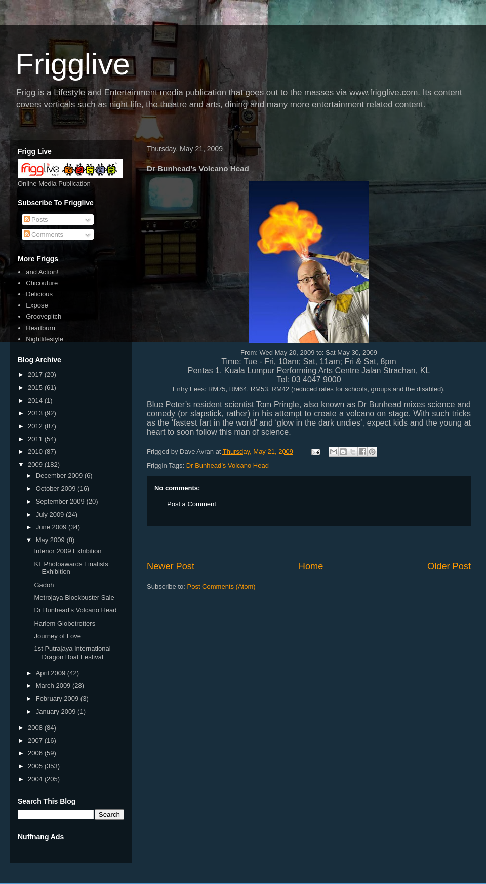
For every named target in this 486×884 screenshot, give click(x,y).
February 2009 (58, 698)
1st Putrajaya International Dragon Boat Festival (72, 653)
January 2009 (56, 711)
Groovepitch (43, 316)
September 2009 (61, 501)
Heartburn (40, 328)
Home (311, 566)
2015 (36, 387)
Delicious (39, 294)
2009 (36, 464)
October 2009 (56, 488)
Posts (36, 219)
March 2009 (54, 685)
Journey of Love (57, 636)
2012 (36, 426)
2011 (36, 439)
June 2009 (52, 527)
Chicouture (42, 283)
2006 (36, 753)
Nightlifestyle (44, 339)
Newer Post (170, 566)
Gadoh (44, 585)
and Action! (42, 272)
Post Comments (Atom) (221, 586)
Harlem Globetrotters (64, 623)
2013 (36, 413)
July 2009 (51, 514)
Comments (43, 234)
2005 (36, 766)
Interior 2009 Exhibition (67, 551)
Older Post (449, 566)
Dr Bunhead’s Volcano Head (227, 465)
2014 (36, 400)
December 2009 (60, 475)
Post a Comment (191, 504)
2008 (36, 728)
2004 (36, 779)
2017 (36, 374)
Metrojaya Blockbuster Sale (74, 597)
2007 (36, 740)
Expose (37, 305)
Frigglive (72, 64)
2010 (36, 451)
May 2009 (51, 540)
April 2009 (51, 673)
